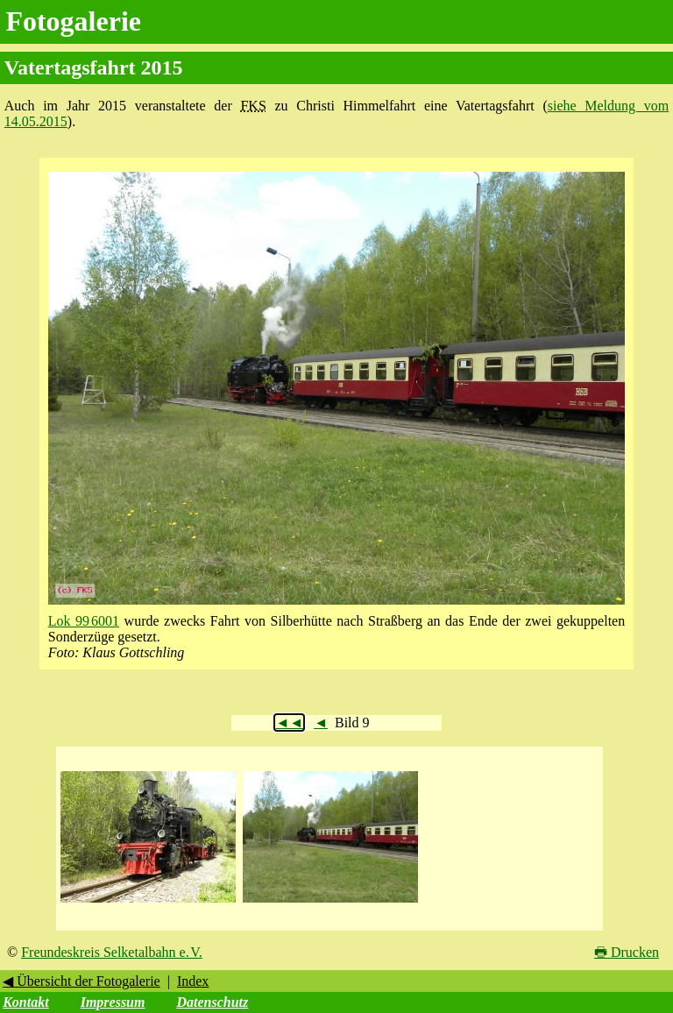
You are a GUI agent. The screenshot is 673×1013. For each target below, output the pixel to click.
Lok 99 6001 (83, 620)
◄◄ (289, 722)
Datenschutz (212, 1002)
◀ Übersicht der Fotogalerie (81, 981)
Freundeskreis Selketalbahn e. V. (111, 952)
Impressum (113, 1002)
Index (193, 981)
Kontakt (25, 1002)
